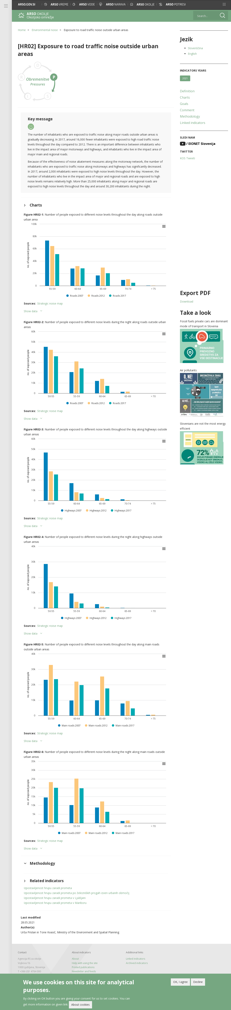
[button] (224, 4)
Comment (187, 110)
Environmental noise (45, 30)
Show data (30, 311)
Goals (184, 104)
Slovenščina (195, 48)
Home (22, 30)
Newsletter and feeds (84, 971)
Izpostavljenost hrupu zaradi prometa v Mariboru (55, 903)
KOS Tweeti (187, 158)
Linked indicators (192, 123)
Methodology (190, 116)
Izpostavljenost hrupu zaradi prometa (48, 888)
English (192, 54)
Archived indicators (137, 963)
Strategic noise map (50, 303)
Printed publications (83, 967)
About (75, 958)
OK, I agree (180, 982)
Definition (187, 91)
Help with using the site (85, 963)
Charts (185, 97)
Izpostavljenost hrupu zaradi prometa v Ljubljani (55, 898)
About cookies (80, 1005)
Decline (198, 982)
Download (186, 301)
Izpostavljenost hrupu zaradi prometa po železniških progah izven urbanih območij (76, 893)
